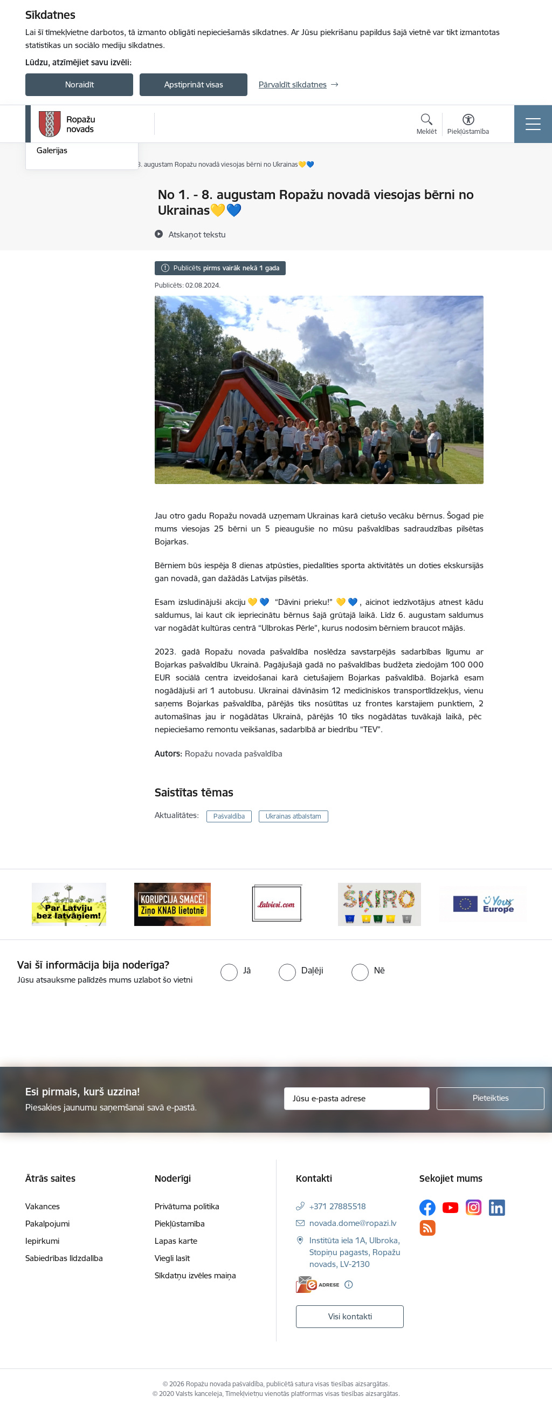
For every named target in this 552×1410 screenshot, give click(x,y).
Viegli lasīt (172, 1258)
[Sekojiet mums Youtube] (451, 1207)
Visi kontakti (350, 1316)
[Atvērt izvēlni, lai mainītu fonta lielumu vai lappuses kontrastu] (468, 126)
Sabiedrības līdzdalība (64, 1258)
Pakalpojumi (47, 1223)
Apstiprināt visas (193, 84)
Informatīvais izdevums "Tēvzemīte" (78, 256)
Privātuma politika (187, 1206)
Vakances (42, 1206)
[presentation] (90, 1027)
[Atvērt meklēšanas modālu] (426, 126)
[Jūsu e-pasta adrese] (357, 1098)
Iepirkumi (42, 1241)
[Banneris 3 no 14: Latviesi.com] (276, 903)
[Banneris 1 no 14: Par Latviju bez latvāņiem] (69, 903)
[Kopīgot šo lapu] (511, 217)
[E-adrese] (317, 1284)
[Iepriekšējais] (43, 904)
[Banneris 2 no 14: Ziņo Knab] (172, 903)
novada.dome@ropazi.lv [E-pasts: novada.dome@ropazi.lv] (352, 1223)
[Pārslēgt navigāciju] (533, 124)
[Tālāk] (509, 904)
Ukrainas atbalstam (293, 816)
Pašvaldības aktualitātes (79, 233)
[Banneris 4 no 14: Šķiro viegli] (379, 903)
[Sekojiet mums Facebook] (427, 1208)
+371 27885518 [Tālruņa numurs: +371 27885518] (337, 1206)
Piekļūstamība (180, 1223)
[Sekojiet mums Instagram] (474, 1207)
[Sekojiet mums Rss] (427, 1228)
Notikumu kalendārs (73, 195)
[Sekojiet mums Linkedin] (497, 1208)
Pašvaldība (229, 816)
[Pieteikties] (490, 1098)
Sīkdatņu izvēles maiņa (195, 1275)
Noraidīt (79, 84)
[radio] (235, 970)
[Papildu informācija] (348, 1284)
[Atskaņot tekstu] (197, 234)
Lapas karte (176, 1241)
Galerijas (52, 279)
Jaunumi (52, 214)
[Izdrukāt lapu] (511, 190)
